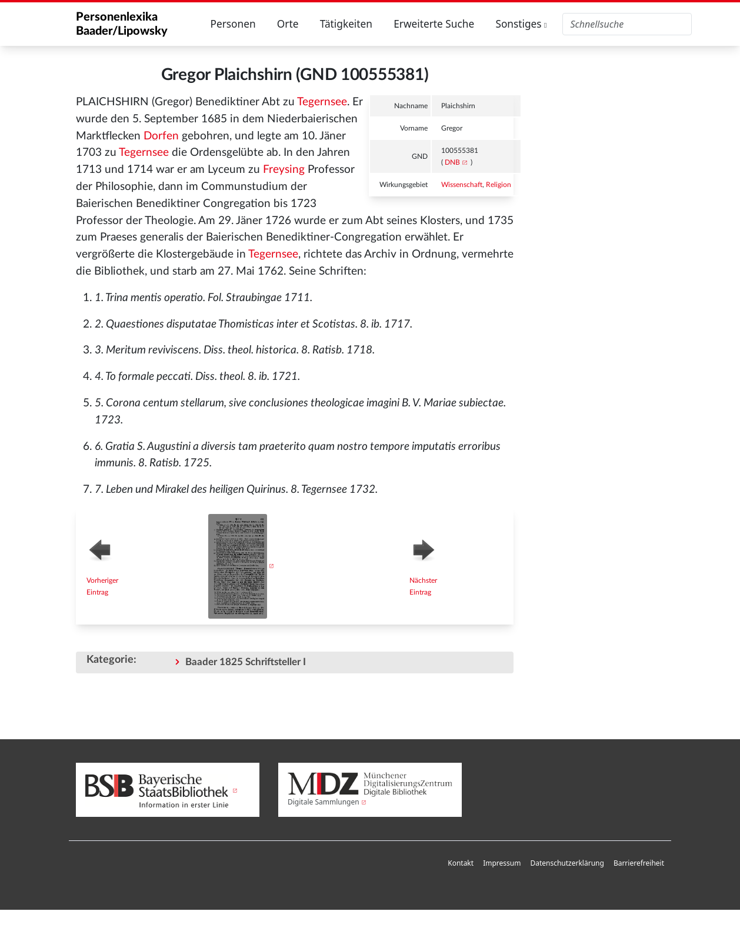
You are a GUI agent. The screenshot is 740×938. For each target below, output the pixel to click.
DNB (452, 162)
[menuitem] (461, 863)
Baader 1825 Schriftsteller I (245, 662)
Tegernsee (322, 102)
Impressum (502, 863)
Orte (288, 24)
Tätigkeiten (346, 24)
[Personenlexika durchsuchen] (627, 24)
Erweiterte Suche (434, 24)
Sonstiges (520, 24)
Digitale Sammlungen (323, 802)
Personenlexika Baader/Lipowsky (122, 24)
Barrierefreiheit (639, 863)
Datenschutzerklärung (567, 863)
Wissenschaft (461, 184)
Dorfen (161, 136)
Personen (232, 24)
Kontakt (461, 863)
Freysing (284, 169)
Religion (498, 184)
